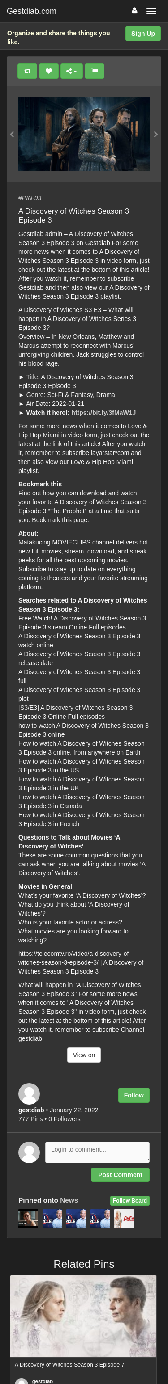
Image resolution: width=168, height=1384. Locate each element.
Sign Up (143, 33)
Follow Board (130, 1201)
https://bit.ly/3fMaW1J (103, 412)
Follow (134, 1095)
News (69, 1200)
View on (84, 1055)
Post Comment (120, 1174)
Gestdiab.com (31, 11)
